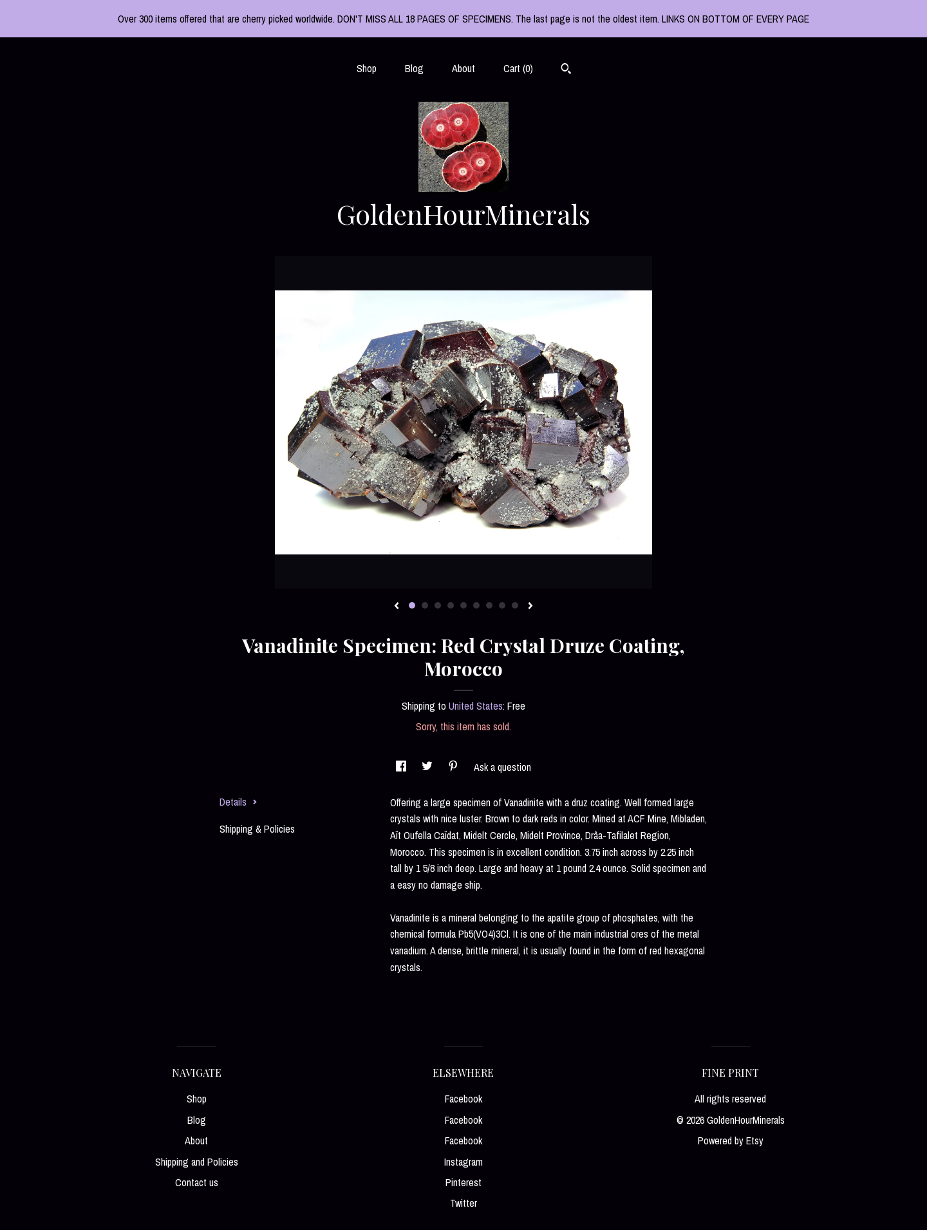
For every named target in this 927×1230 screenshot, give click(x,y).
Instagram (463, 1162)
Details (239, 802)
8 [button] (502, 605)
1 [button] (412, 605)
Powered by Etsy (730, 1140)
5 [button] (463, 605)
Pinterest (463, 1182)
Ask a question (502, 767)
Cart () (518, 68)
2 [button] (425, 605)
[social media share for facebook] (402, 767)
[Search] (566, 70)
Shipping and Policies (196, 1162)
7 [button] (489, 605)
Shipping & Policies (257, 829)
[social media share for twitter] (428, 767)
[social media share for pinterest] (454, 767)
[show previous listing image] (396, 606)
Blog (414, 68)
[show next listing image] (530, 606)
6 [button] (476, 605)
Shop (367, 68)
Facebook (463, 1099)
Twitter (463, 1203)
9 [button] (515, 605)
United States (476, 706)
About (463, 68)
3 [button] (438, 605)
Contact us (196, 1182)
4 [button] (450, 605)
